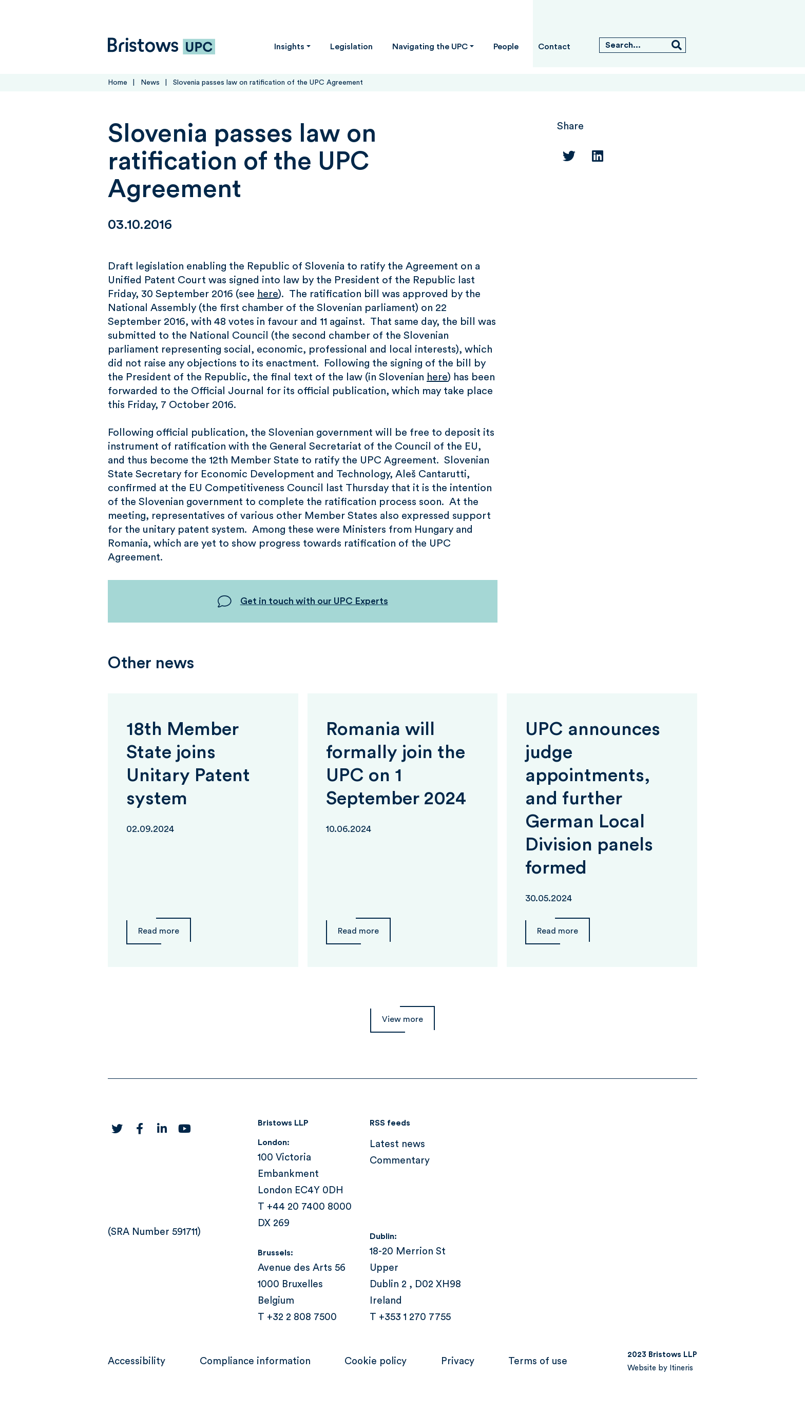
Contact (554, 47)
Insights (289, 47)
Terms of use (537, 1361)
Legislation (351, 47)
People (506, 47)
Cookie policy (375, 1361)
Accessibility (136, 1361)
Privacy (457, 1361)
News (150, 82)
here (267, 294)
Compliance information (255, 1361)
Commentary (400, 1161)
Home (117, 82)
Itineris (681, 1368)
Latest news (397, 1144)
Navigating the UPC (430, 47)
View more (402, 1019)
